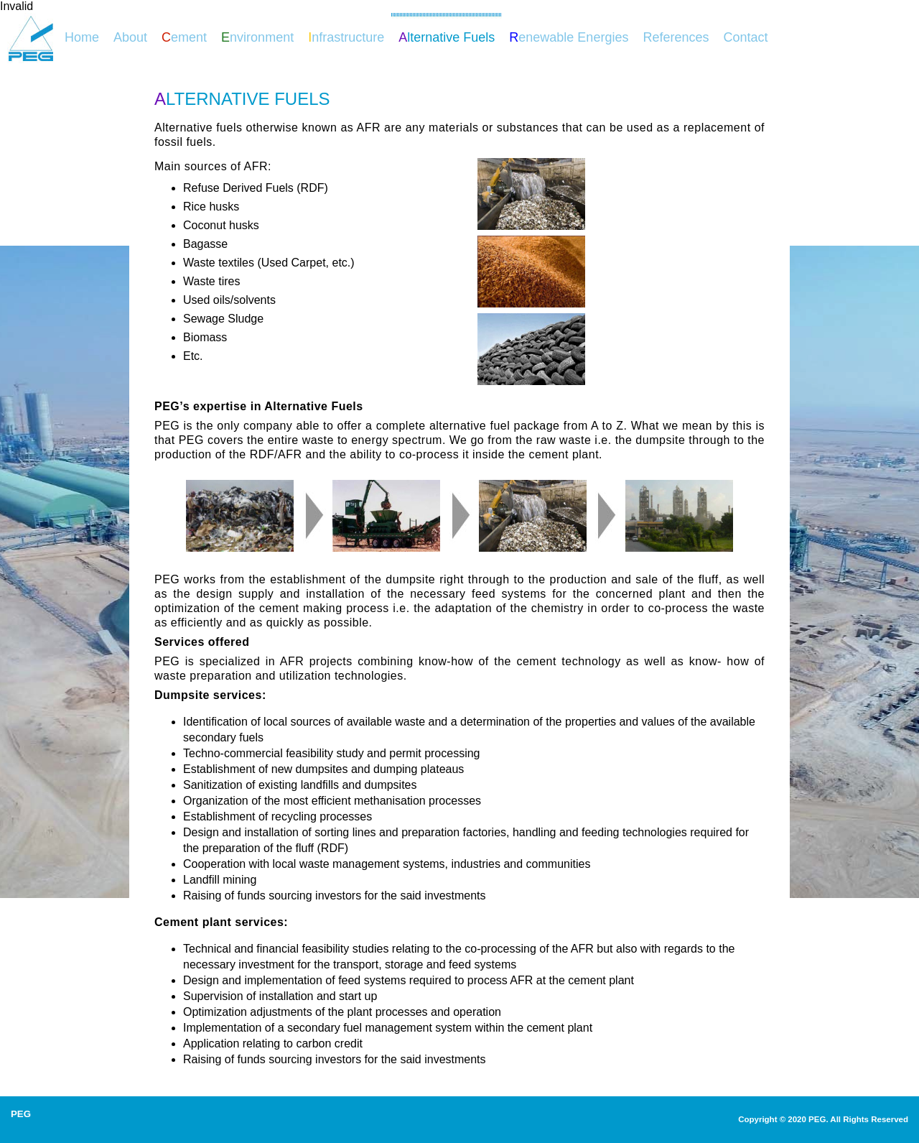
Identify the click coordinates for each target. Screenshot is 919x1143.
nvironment (257, 37)
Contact (745, 37)
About (130, 37)
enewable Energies (568, 37)
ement (184, 37)
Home (82, 37)
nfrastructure (346, 37)
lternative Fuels (446, 37)
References (676, 37)
